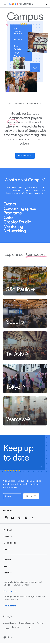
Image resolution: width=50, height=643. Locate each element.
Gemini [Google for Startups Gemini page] (7, 549)
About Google (9, 623)
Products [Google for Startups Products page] (8, 536)
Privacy (40, 623)
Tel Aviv (18, 49)
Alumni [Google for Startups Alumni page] (7, 566)
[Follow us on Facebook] (25, 517)
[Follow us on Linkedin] (19, 517)
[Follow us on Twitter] (32, 517)
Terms (6, 629)
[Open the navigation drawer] (5, 4)
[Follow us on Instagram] (6, 517)
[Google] (7, 616)
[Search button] (46, 3)
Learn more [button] (25, 155)
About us (8, 573)
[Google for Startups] (21, 4)
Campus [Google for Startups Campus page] (7, 560)
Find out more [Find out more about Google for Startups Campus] (10, 591)
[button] (12, 496)
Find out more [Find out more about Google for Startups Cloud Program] (10, 606)
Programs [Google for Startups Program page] (8, 530)
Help (7, 637)
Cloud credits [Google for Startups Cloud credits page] (10, 543)
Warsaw (18, 56)
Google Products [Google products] (26, 623)
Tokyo (17, 52)
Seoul (17, 46)
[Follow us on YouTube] (12, 517)
